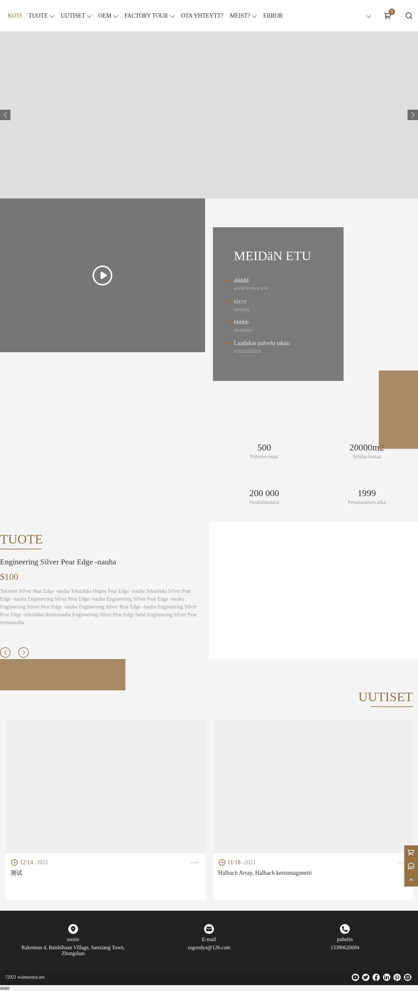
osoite (73, 939)
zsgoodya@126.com (209, 947)
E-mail (209, 939)
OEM (104, 15)
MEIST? (240, 15)
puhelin (345, 939)
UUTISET (73, 15)
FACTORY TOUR (146, 15)
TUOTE (38, 15)
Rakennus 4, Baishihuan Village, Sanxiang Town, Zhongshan (73, 950)
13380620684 (344, 947)
